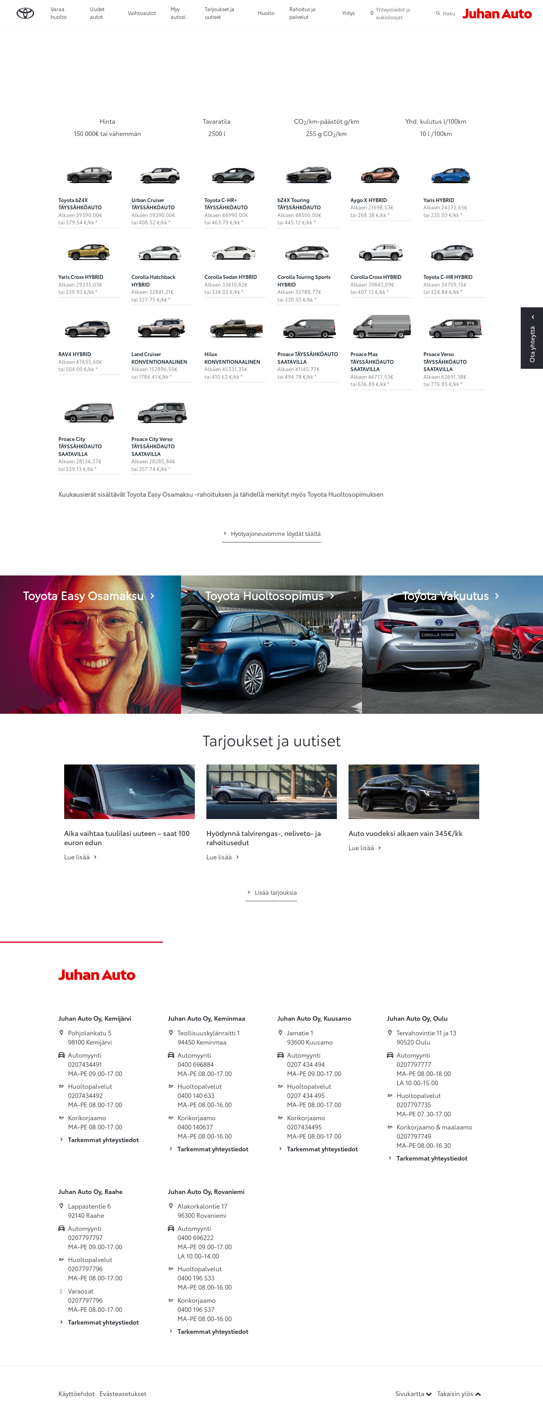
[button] (45, 791)
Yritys (348, 12)
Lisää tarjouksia (271, 892)
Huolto (266, 12)
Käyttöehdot (76, 1393)
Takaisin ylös (459, 1393)
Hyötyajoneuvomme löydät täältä (271, 533)
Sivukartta (414, 1393)
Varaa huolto (58, 12)
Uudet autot (97, 12)
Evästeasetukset (123, 1393)
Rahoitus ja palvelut (302, 12)
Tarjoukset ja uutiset (219, 12)
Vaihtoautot (142, 12)
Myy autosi (178, 12)
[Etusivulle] (497, 13)
